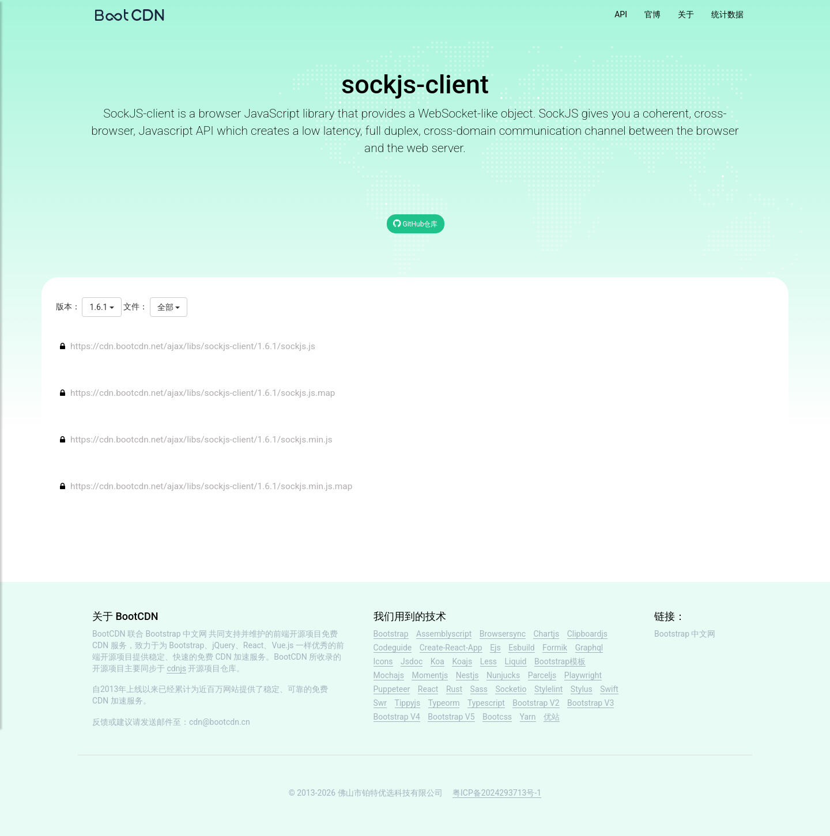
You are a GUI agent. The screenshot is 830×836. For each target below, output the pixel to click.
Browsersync (503, 633)
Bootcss (497, 716)
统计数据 (727, 14)
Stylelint (548, 689)
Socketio (510, 689)
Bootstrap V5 (451, 716)
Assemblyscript (443, 633)
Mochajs (388, 675)
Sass (479, 689)
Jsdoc (411, 661)
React (428, 689)
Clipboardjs (587, 633)
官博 (652, 14)
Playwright (583, 675)
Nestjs (467, 675)
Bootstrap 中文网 (176, 633)
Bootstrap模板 (560, 661)
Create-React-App (451, 647)
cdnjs (176, 668)
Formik (554, 647)
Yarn (528, 716)
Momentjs (430, 675)
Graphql (589, 647)
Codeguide (392, 647)
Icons (383, 661)
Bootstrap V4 (396, 716)
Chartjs (546, 633)
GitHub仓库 (415, 223)
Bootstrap (391, 633)
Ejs (495, 647)
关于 (686, 14)
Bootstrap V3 (590, 703)
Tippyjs (408, 703)
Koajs (462, 661)
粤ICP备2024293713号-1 (496, 792)
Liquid (516, 661)
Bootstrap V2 (535, 703)
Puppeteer (391, 689)
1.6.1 (101, 307)
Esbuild (521, 647)
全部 (168, 307)
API (620, 14)
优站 (552, 716)
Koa (437, 661)
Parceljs (542, 675)
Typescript (486, 703)
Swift (609, 689)
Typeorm (444, 703)
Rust (454, 689)
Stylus (582, 689)
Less (488, 661)
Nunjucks (503, 675)
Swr (380, 703)
